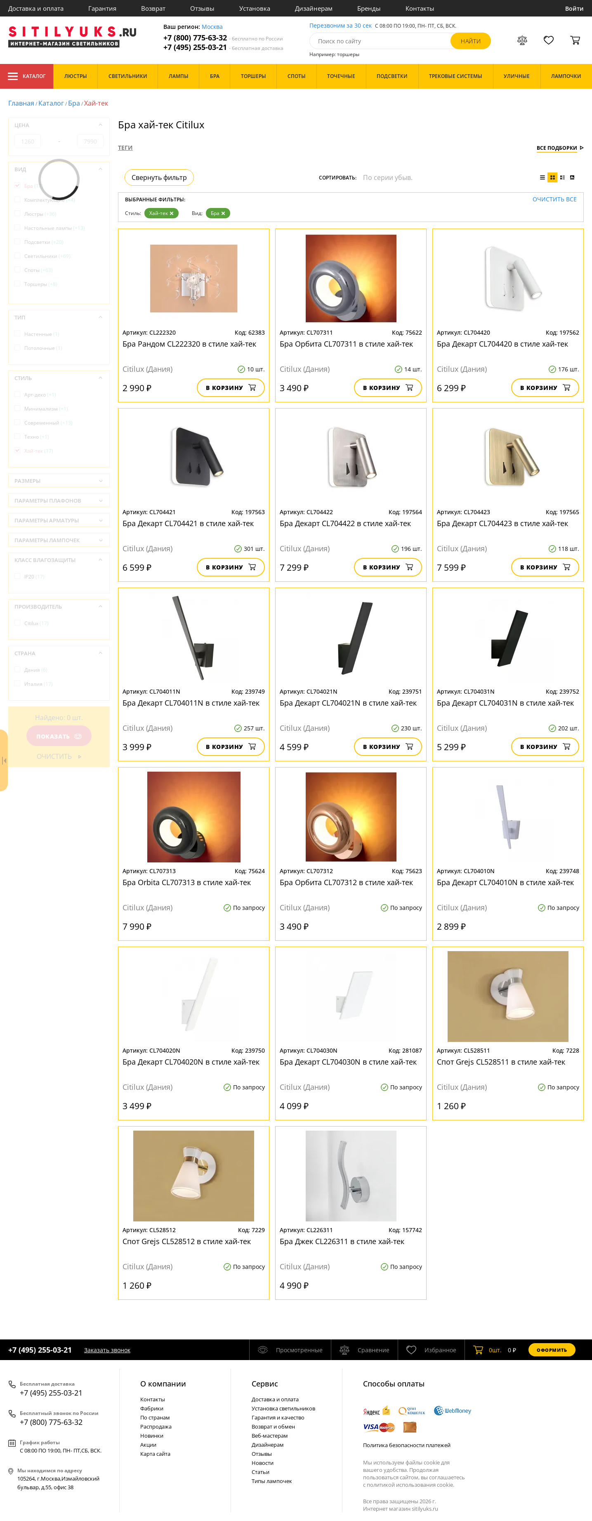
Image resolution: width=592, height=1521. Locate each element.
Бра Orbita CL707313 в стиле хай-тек (187, 882)
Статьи (260, 1472)
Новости (263, 1463)
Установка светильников (283, 1408)
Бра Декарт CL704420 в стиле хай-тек (502, 344)
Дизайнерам (314, 8)
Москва (212, 27)
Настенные (41, 334)
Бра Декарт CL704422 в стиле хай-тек (345, 523)
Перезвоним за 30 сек (340, 25)
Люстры (40, 213)
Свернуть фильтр (159, 177)
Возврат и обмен (273, 1426)
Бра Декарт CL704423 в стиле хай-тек (502, 523)
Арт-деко (40, 394)
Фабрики (151, 1408)
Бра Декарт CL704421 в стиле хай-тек (188, 523)
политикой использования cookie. (410, 1484)
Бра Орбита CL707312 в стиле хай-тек (346, 882)
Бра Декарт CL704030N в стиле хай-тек (348, 1062)
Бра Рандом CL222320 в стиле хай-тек (189, 344)
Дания (35, 669)
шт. (487, 1350)
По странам (155, 1417)
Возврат (153, 8)
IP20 (34, 576)
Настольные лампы (54, 227)
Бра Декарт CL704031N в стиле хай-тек (505, 703)
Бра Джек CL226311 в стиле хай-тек (342, 1241)
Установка (254, 8)
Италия (38, 683)
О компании (163, 1384)
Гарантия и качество (278, 1417)
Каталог (26, 76)
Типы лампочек (272, 1481)
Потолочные (43, 348)
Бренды (369, 8)
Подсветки (44, 242)
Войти (574, 8)
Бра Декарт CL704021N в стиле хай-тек (348, 703)
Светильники (47, 256)
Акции (148, 1444)
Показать (59, 736)
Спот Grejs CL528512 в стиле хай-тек (187, 1241)
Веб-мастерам (270, 1435)
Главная (21, 103)
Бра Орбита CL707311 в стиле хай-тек (346, 344)
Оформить (552, 1350)
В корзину (231, 388)
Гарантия (102, 8)
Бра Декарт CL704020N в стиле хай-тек (191, 1062)
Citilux (36, 623)
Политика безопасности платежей (406, 1445)
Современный (48, 422)
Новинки (151, 1435)
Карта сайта (155, 1453)
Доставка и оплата (36, 8)
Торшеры (40, 284)
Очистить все (555, 199)
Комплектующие (49, 199)
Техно (36, 436)
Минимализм (46, 408)
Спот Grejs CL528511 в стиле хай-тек (501, 1062)
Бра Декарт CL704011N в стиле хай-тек (191, 703)
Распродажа (156, 1426)
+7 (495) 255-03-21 (223, 47)
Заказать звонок (107, 1350)
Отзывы (202, 8)
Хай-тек (161, 213)
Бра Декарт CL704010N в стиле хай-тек (505, 882)
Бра (74, 103)
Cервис (265, 1384)
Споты (38, 270)
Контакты (420, 8)
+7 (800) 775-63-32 (223, 38)
